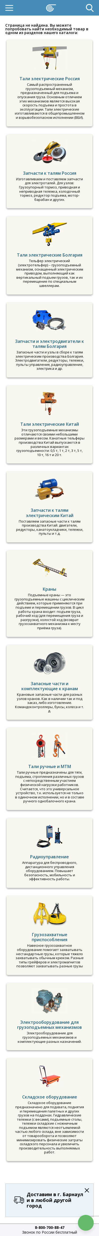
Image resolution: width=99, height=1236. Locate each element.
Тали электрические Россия (50, 79)
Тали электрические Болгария (49, 255)
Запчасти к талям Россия (49, 173)
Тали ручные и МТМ (49, 766)
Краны (49, 589)
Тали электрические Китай (49, 424)
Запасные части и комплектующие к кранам (49, 686)
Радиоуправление (49, 857)
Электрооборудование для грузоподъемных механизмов (49, 1024)
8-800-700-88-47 (49, 1227)
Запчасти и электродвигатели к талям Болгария (49, 343)
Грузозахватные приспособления (49, 937)
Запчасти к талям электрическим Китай (49, 512)
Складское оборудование (49, 1097)
